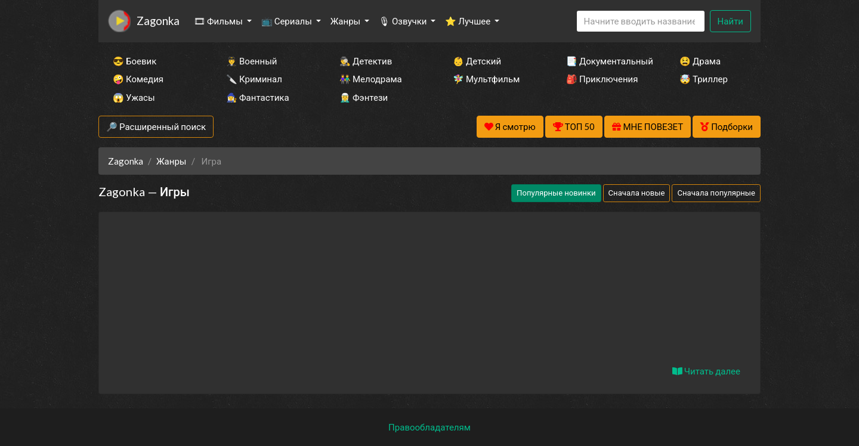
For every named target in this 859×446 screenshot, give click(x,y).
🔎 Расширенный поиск (156, 126)
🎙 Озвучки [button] (403, 21)
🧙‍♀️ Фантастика (257, 97)
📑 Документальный (606, 60)
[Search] (640, 21)
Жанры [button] (346, 21)
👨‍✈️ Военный (251, 60)
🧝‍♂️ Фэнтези (363, 97)
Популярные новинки (556, 192)
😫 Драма (700, 60)
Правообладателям (429, 427)
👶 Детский (477, 60)
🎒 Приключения (602, 78)
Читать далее (706, 371)
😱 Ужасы (134, 97)
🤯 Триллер (703, 78)
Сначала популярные (716, 192)
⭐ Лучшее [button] (468, 21)
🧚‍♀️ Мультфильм (486, 78)
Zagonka (158, 20)
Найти (730, 21)
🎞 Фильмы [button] (219, 21)
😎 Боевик (134, 60)
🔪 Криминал (254, 78)
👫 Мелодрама (370, 78)
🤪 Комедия (138, 78)
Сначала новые (636, 192)
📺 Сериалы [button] (287, 21)
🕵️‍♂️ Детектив (365, 60)
